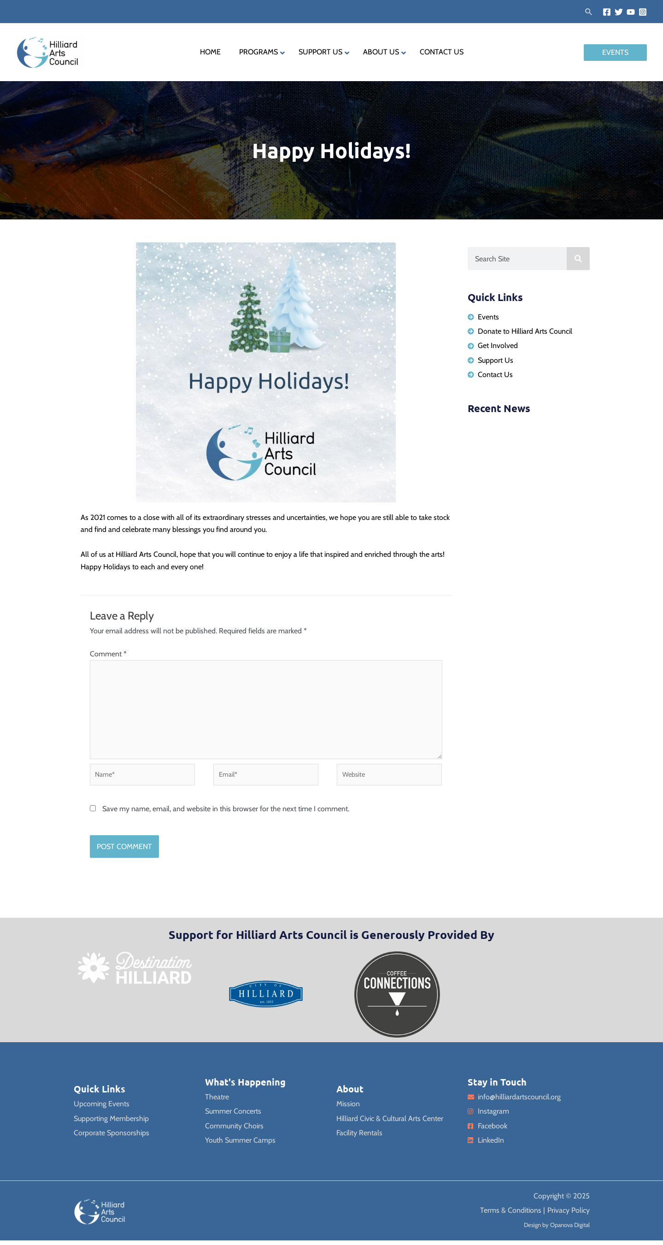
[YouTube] (631, 12)
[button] (588, 11)
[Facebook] (607, 12)
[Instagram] (643, 12)
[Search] (578, 258)
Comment (108, 653)
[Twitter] (619, 12)
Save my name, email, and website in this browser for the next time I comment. (225, 813)
